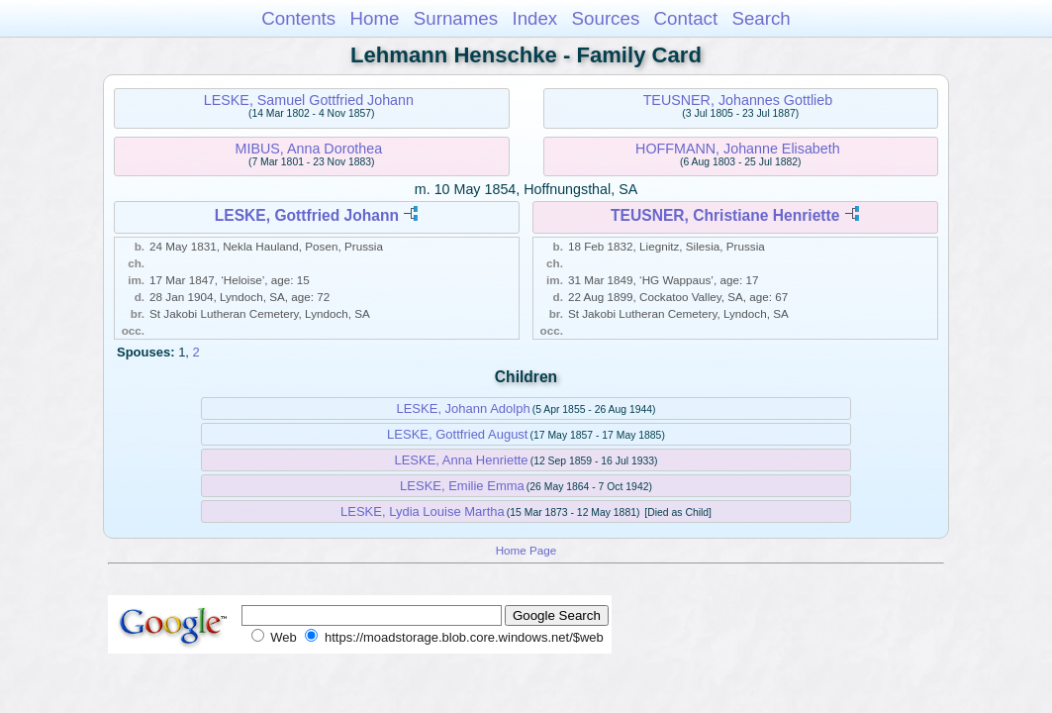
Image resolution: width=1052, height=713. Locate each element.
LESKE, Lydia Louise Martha (422, 511)
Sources (606, 18)
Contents (298, 18)
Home (374, 18)
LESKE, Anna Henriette (460, 460)
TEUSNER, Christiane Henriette (725, 215)
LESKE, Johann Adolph (462, 408)
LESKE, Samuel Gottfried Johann (309, 100)
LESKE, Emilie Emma (462, 485)
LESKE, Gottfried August (457, 434)
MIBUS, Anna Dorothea (309, 148)
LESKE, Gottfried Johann (307, 215)
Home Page (526, 550)
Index (534, 18)
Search (760, 18)
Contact (686, 18)
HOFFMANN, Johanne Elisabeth (737, 148)
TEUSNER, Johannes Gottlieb (738, 100)
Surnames (456, 18)
